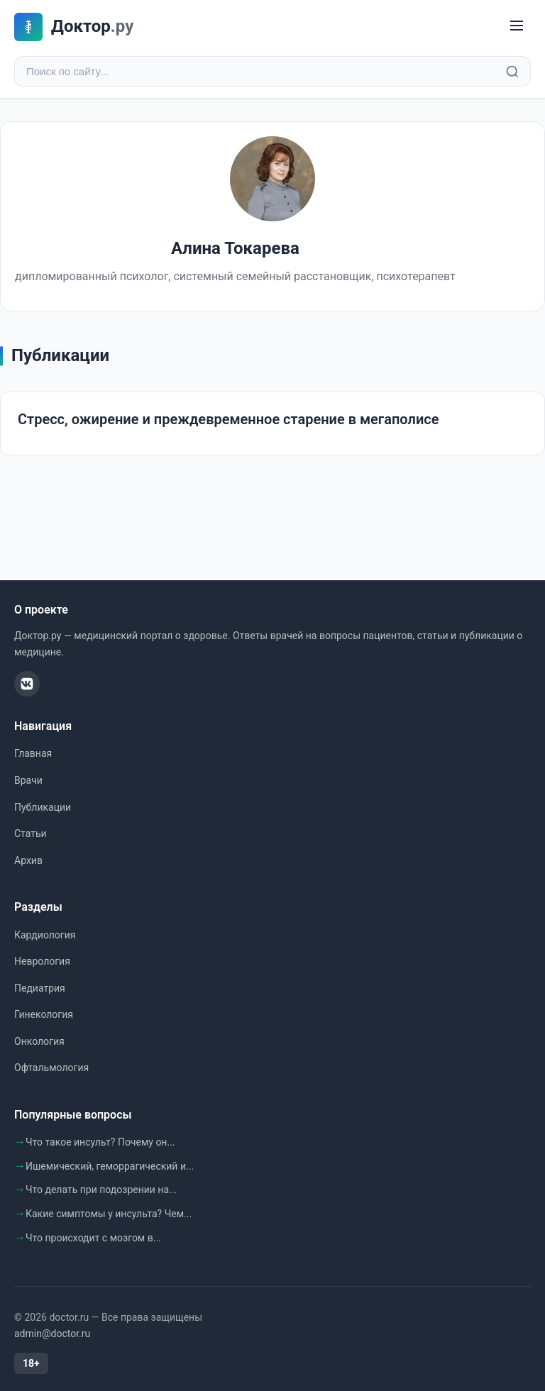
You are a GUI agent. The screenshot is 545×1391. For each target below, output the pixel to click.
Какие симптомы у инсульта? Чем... (109, 1213)
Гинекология (43, 1014)
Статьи (30, 833)
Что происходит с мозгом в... (93, 1237)
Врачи (28, 780)
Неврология (42, 961)
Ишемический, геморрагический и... (110, 1166)
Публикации (42, 807)
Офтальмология (51, 1067)
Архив (28, 860)
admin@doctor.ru (52, 1333)
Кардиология (44, 935)
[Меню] (516, 26)
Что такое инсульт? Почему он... (100, 1142)
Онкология (39, 1041)
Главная (33, 753)
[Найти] (512, 71)
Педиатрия (39, 988)
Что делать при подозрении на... (101, 1189)
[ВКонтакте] (27, 684)
